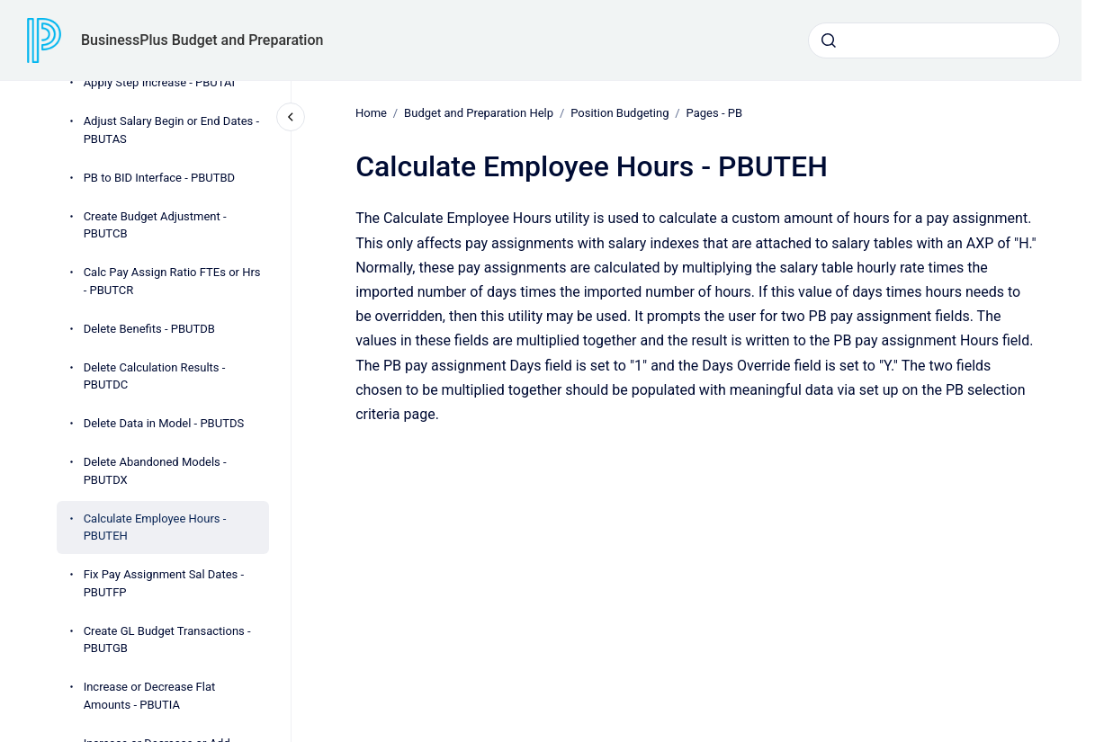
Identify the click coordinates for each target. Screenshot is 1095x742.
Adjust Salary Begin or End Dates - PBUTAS (172, 130)
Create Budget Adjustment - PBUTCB (155, 225)
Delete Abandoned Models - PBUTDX (155, 471)
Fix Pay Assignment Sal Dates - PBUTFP (164, 583)
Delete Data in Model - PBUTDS (164, 423)
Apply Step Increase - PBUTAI (159, 82)
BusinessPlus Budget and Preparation (202, 40)
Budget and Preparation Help (478, 113)
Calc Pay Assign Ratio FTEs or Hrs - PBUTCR (172, 281)
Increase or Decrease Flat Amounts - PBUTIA (150, 695)
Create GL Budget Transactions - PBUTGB (167, 640)
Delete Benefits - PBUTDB (149, 328)
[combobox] (934, 40)
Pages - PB (713, 113)
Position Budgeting (619, 113)
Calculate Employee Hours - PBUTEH (155, 527)
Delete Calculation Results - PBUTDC (155, 376)
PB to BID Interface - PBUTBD (160, 177)
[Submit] (828, 40)
